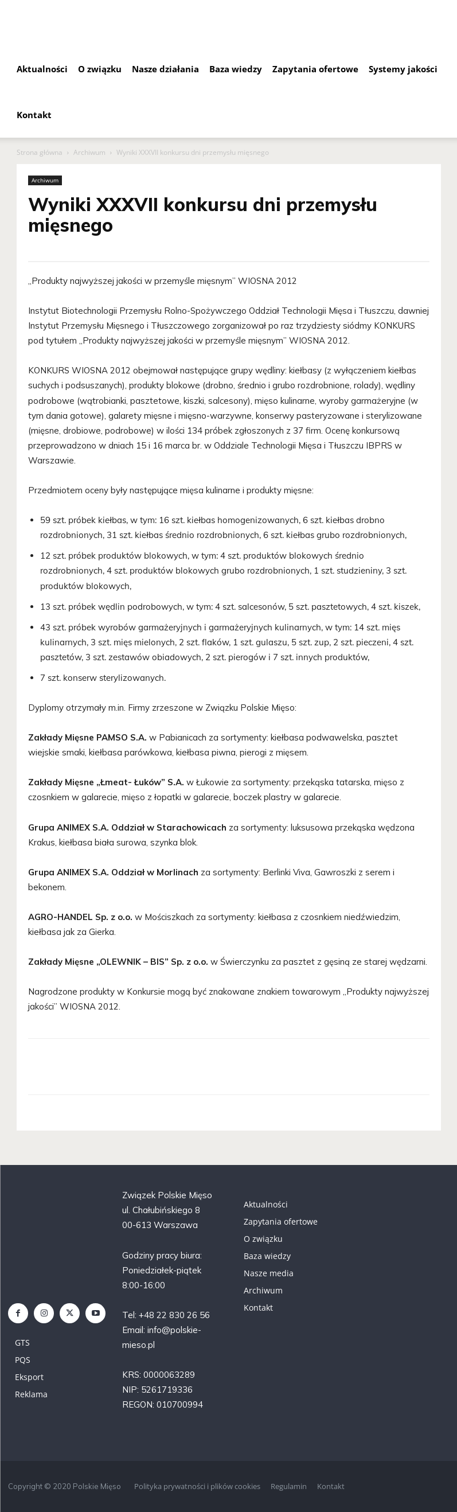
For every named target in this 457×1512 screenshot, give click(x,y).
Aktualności (42, 69)
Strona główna (40, 152)
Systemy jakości (403, 69)
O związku (100, 69)
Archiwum (89, 152)
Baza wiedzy (235, 69)
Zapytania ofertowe (315, 69)
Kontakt (34, 114)
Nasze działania (165, 69)
